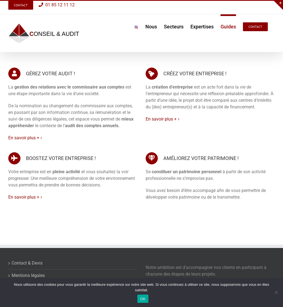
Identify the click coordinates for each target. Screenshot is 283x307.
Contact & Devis (27, 263)
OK (142, 299)
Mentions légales (28, 275)
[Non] (276, 292)
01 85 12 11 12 (59, 4)
